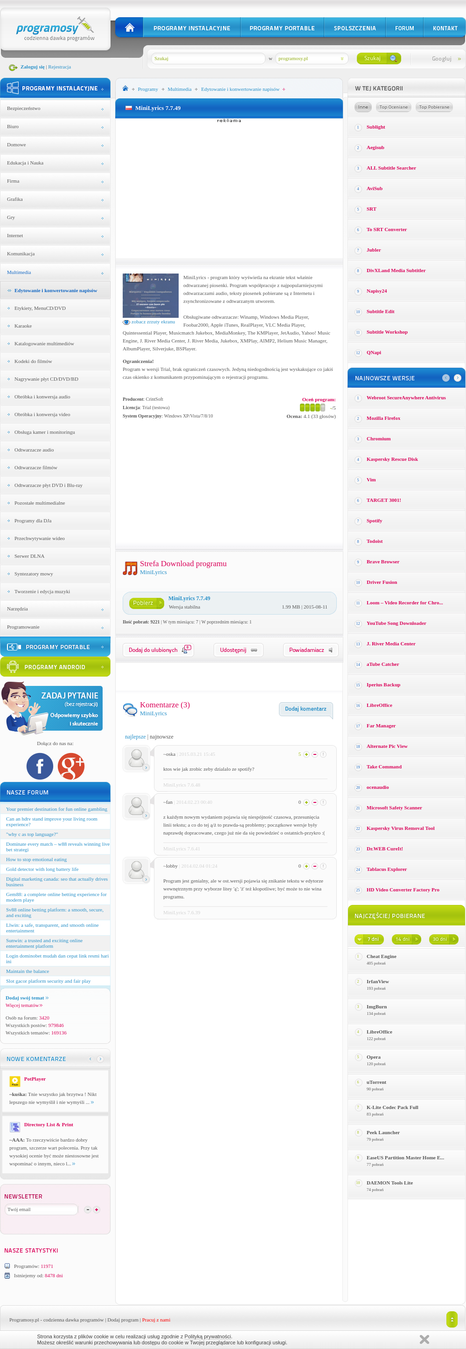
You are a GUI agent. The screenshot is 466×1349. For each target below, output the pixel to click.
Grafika (15, 199)
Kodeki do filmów (33, 361)
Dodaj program (123, 1319)
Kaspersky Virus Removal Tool (401, 828)
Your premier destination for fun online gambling (56, 809)
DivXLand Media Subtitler (396, 270)
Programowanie (23, 627)
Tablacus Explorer (387, 869)
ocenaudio (378, 787)
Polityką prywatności (208, 1336)
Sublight (376, 127)
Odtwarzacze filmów (35, 467)
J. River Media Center (391, 643)
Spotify (375, 520)
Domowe (16, 144)
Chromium (379, 438)
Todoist (375, 541)
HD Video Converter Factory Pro (403, 889)
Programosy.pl (24, 1319)
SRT (371, 209)
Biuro (13, 126)
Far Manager (381, 725)
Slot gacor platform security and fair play (48, 981)
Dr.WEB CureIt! (385, 848)
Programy (148, 89)
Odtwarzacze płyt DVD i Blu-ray (48, 485)
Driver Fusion (382, 582)
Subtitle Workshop (387, 332)
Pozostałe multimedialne (39, 503)
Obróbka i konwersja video (42, 414)
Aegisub (375, 147)
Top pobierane (434, 107)
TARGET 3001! (384, 500)
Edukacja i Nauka (25, 162)
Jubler (374, 250)
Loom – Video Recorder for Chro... (405, 602)
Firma (13, 181)
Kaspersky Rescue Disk (392, 459)
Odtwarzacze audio (34, 449)
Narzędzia (17, 608)
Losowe (363, 107)
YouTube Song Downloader (396, 623)
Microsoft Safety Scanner (394, 807)
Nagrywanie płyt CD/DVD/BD (46, 379)
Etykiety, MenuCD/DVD (40, 308)
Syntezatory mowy (33, 573)
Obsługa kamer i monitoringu (44, 432)
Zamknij (424, 1339)
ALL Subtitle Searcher (391, 168)
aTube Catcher (383, 664)
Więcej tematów (24, 1005)
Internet (15, 235)
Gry (11, 217)
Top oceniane (393, 107)
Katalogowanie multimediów (44, 343)
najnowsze (162, 736)
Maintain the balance (27, 971)
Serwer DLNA (29, 556)
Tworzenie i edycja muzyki (42, 591)
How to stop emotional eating (36, 859)
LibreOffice (379, 705)
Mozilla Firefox (383, 418)
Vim (371, 479)
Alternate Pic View (387, 746)
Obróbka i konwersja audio (42, 396)
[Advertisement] (229, 188)
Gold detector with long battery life (42, 869)
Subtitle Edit (381, 311)
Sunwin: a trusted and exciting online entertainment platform (44, 943)
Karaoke (23, 326)
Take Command (384, 766)
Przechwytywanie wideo (39, 538)
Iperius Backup (383, 684)
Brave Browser (383, 561)
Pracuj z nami (156, 1319)
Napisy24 (377, 291)
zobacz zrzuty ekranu (149, 321)
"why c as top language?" (32, 834)
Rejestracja (59, 66)
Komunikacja (21, 253)
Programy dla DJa (32, 520)
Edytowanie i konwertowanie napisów (55, 290)
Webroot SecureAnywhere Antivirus (406, 397)
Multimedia (19, 272)
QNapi (374, 352)
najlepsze (135, 736)
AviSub (375, 188)
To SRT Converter (387, 229)
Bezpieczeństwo (23, 108)
